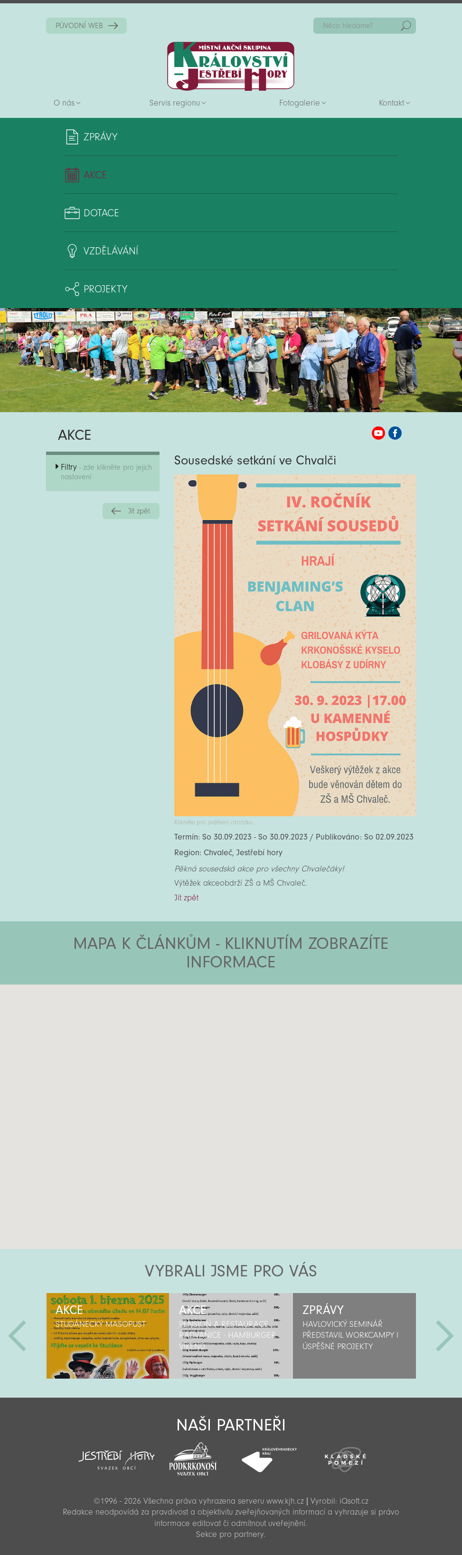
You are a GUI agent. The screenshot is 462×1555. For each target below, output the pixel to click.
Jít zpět (139, 511)
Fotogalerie (299, 103)
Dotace (101, 213)
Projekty (105, 289)
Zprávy (100, 137)
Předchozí (17, 1336)
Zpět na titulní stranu (231, 66)
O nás (64, 103)
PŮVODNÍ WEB (79, 25)
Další (445, 1336)
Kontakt (391, 103)
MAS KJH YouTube (378, 433)
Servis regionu (175, 103)
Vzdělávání (111, 251)
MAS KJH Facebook (395, 433)
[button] (258, 1041)
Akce (95, 175)
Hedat (406, 25)
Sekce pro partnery (230, 1534)
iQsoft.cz (353, 1501)
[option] (108, 1336)
